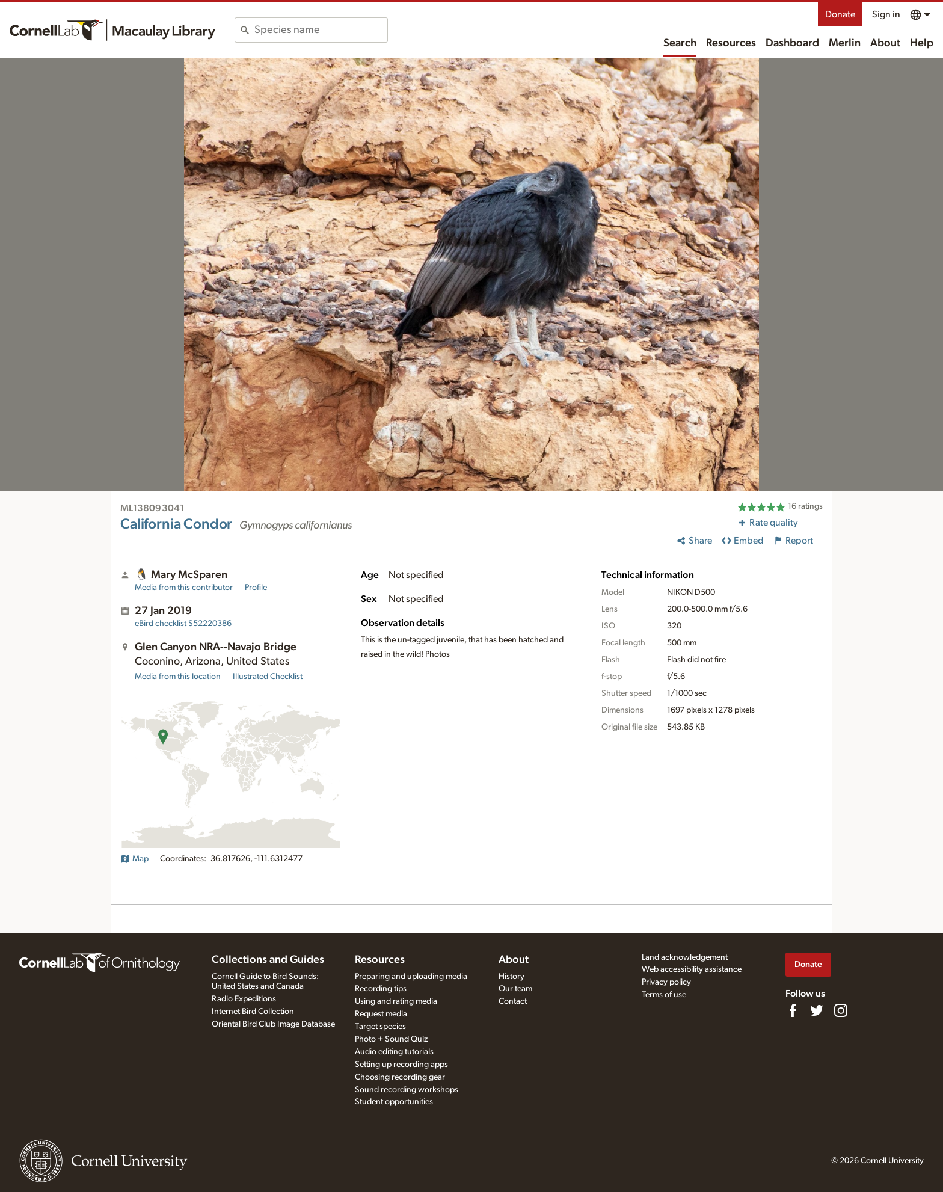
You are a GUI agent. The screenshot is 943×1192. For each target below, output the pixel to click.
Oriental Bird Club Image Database (273, 1024)
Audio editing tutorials (394, 1052)
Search (679, 43)
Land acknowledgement (685, 957)
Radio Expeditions (244, 999)
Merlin (845, 43)
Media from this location (178, 676)
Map (134, 859)
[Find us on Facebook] (792, 1010)
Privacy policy (666, 982)
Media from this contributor (184, 587)
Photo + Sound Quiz (391, 1039)
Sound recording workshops (406, 1090)
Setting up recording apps (401, 1064)
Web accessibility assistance (692, 969)
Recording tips (381, 989)
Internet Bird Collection (253, 1011)
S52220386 (183, 623)
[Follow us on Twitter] (816, 1010)
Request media (381, 1014)
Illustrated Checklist (268, 676)
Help (921, 43)
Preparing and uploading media (411, 976)
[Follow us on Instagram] (841, 1010)
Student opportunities (394, 1102)
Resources (731, 43)
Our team (515, 989)
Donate (840, 14)
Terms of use (664, 995)
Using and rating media (396, 1001)
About (885, 43)
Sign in (886, 14)
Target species (380, 1026)
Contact (513, 1001)
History (511, 976)
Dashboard (792, 43)
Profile (256, 587)
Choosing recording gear (400, 1077)
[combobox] (320, 30)
